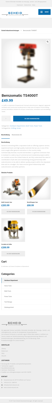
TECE (2, 353)
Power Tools (38, 126)
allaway (3, 348)
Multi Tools (29, 126)
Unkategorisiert (9, 307)
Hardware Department (17, 126)
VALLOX (3, 356)
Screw (19, 128)
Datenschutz (27, 5)
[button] (47, 41)
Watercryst (4, 351)
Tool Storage (8, 302)
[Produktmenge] (6, 118)
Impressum (20, 5)
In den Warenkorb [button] (13, 211)
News (33, 5)
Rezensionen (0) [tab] (17, 135)
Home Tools (8, 286)
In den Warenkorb (31, 119)
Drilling (13, 128)
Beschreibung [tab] (5, 135)
